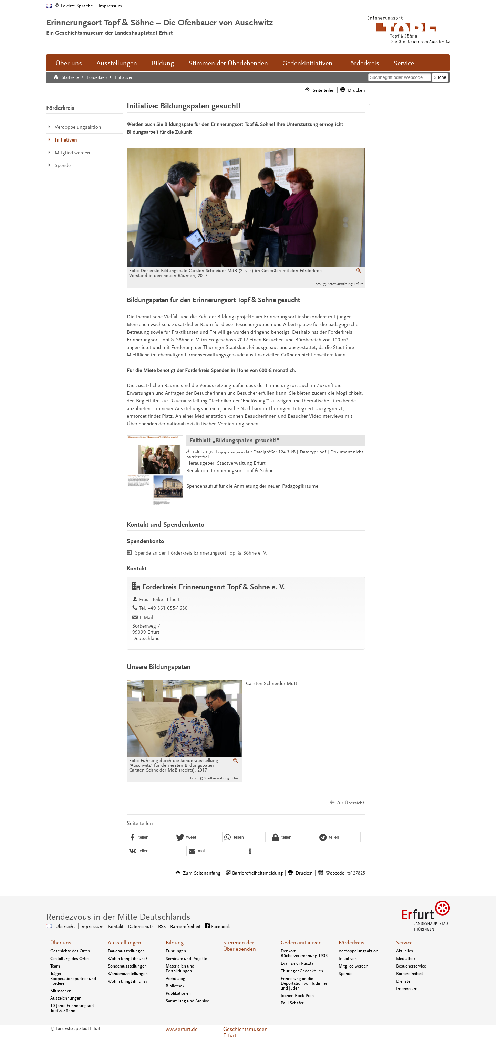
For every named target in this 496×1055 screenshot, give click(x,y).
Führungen (176, 951)
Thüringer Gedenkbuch (302, 971)
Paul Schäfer (292, 1003)
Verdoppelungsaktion (358, 951)
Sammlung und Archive (187, 1001)
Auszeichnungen (65, 998)
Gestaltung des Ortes (70, 958)
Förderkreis (363, 63)
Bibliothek (175, 986)
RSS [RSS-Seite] (162, 926)
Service (404, 63)
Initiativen (348, 958)
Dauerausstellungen (126, 951)
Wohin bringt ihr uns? (127, 958)
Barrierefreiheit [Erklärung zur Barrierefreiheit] (185, 926)
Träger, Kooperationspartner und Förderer (73, 978)
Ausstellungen (116, 63)
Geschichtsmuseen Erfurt (245, 1032)
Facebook (220, 926)
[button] (148, 837)
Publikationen (178, 993)
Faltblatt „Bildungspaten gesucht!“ (234, 440)
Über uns (68, 63)
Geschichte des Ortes (70, 951)
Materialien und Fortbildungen (180, 968)
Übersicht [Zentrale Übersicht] (65, 926)
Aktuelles (404, 951)
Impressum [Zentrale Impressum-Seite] (92, 926)
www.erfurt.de (182, 1029)
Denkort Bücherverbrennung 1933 (304, 953)
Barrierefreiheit (409, 973)
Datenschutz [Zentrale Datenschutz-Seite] (140, 926)
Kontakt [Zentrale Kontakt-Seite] (115, 926)
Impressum (110, 5)
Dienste (403, 981)
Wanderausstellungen (128, 973)
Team (55, 966)
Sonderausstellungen (127, 966)
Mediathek (405, 958)
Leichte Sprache (77, 5)
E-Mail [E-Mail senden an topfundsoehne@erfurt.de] (146, 617)
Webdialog (175, 978)
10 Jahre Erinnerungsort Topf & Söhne (72, 1008)
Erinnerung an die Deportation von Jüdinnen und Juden (304, 983)
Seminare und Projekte (186, 958)
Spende (345, 973)
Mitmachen (60, 991)
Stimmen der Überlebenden (228, 63)
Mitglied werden (353, 966)
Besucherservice (411, 966)
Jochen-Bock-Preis (297, 995)
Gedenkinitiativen (307, 63)
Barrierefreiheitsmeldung (257, 873)
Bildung (163, 63)
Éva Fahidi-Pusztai (297, 963)
